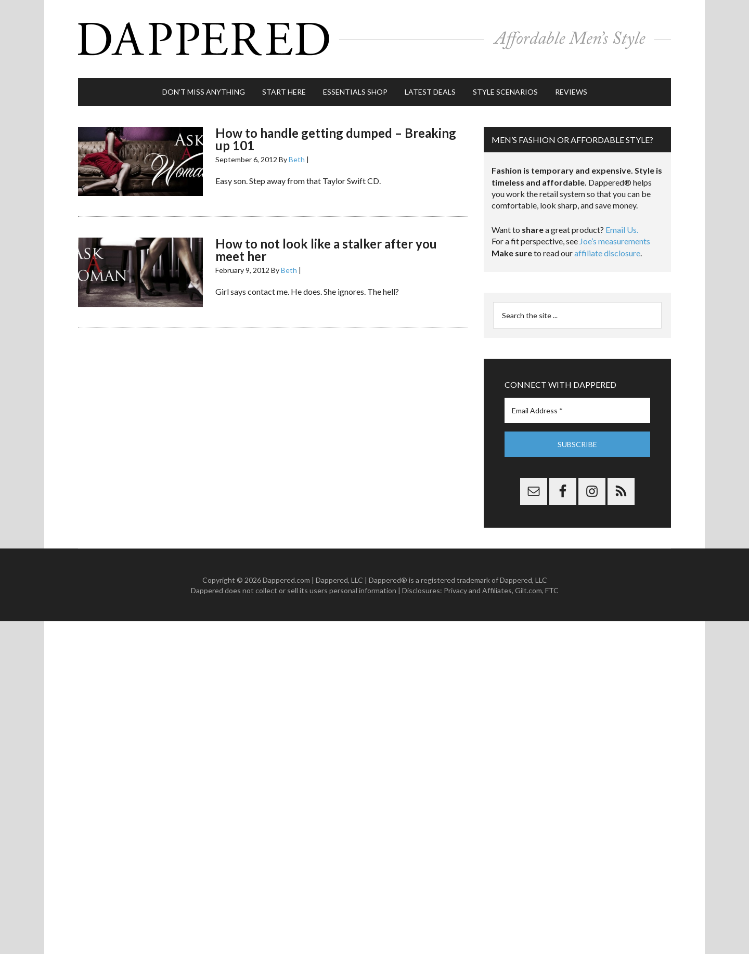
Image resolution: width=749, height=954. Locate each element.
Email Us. (621, 229)
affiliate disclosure (607, 253)
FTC (552, 590)
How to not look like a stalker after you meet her (326, 250)
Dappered (374, 39)
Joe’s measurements (614, 241)
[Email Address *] (577, 410)
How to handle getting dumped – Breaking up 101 (335, 139)
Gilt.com (528, 590)
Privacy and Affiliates (478, 590)
